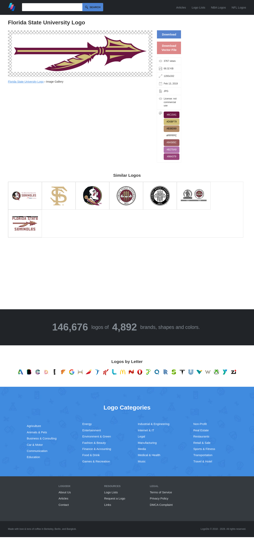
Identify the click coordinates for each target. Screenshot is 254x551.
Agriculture (34, 426)
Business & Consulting (42, 438)
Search (95, 7)
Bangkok (71, 529)
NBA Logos (218, 7)
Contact (64, 504)
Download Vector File (169, 48)
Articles (181, 7)
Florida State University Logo (26, 81)
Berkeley (48, 529)
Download (169, 34)
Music (142, 461)
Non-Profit (200, 424)
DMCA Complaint (161, 504)
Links (107, 504)
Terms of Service (161, 492)
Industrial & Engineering (153, 424)
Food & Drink (91, 455)
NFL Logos (239, 7)
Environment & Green (96, 436)
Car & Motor (35, 444)
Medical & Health (149, 455)
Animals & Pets (37, 432)
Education (33, 457)
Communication (37, 451)
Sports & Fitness (204, 449)
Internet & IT (146, 430)
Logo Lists (198, 7)
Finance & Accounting (96, 449)
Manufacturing (147, 442)
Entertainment (91, 430)
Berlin (58, 529)
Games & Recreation (96, 461)
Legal (141, 436)
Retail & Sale (202, 442)
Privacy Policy (159, 498)
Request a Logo (114, 498)
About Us (65, 492)
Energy (87, 424)
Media (142, 449)
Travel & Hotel (202, 461)
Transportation (202, 455)
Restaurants (201, 436)
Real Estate (201, 430)
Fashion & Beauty (94, 442)
